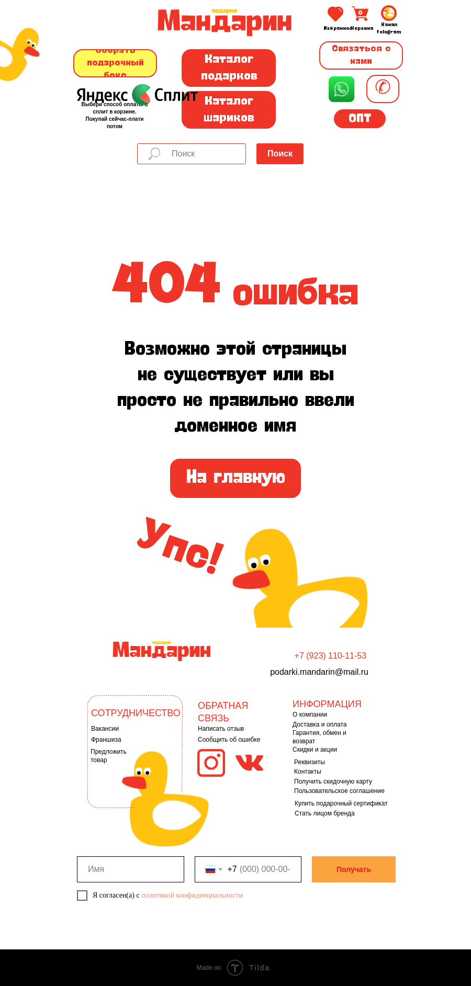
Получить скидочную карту (333, 781)
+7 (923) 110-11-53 (330, 655)
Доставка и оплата (320, 724)
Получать (354, 869)
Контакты (307, 771)
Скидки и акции (315, 749)
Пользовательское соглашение (339, 791)
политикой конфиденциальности (192, 895)
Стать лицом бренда (325, 813)
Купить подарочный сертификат (341, 803)
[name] (130, 869)
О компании (310, 714)
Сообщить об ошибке (229, 739)
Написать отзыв (221, 728)
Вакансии (105, 728)
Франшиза (106, 739)
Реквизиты (309, 762)
